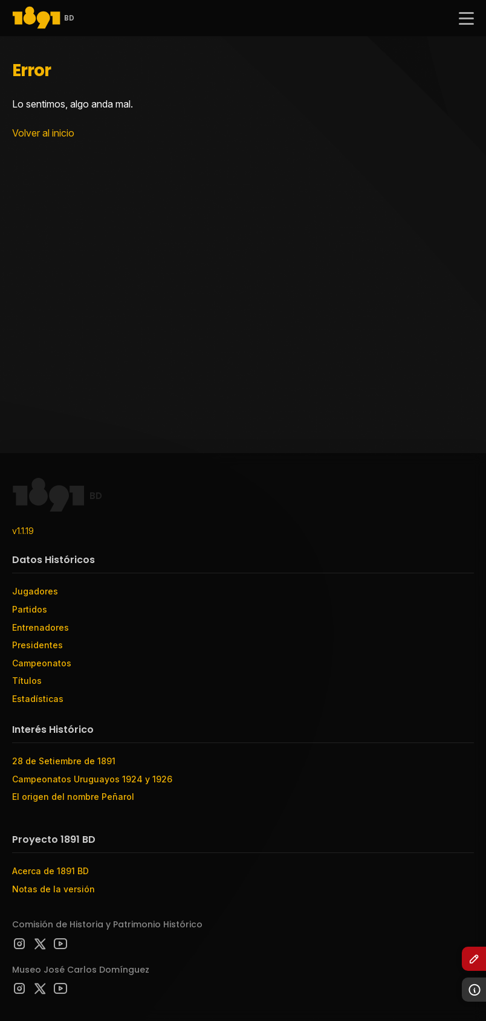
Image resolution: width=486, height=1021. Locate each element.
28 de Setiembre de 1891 (63, 761)
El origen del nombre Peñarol (73, 796)
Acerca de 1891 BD (50, 871)
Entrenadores (40, 627)
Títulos (27, 680)
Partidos (29, 609)
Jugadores (35, 591)
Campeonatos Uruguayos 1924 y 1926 (92, 779)
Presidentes (37, 645)
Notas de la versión (53, 889)
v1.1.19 (23, 531)
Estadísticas (37, 699)
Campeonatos (41, 663)
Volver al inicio (43, 133)
